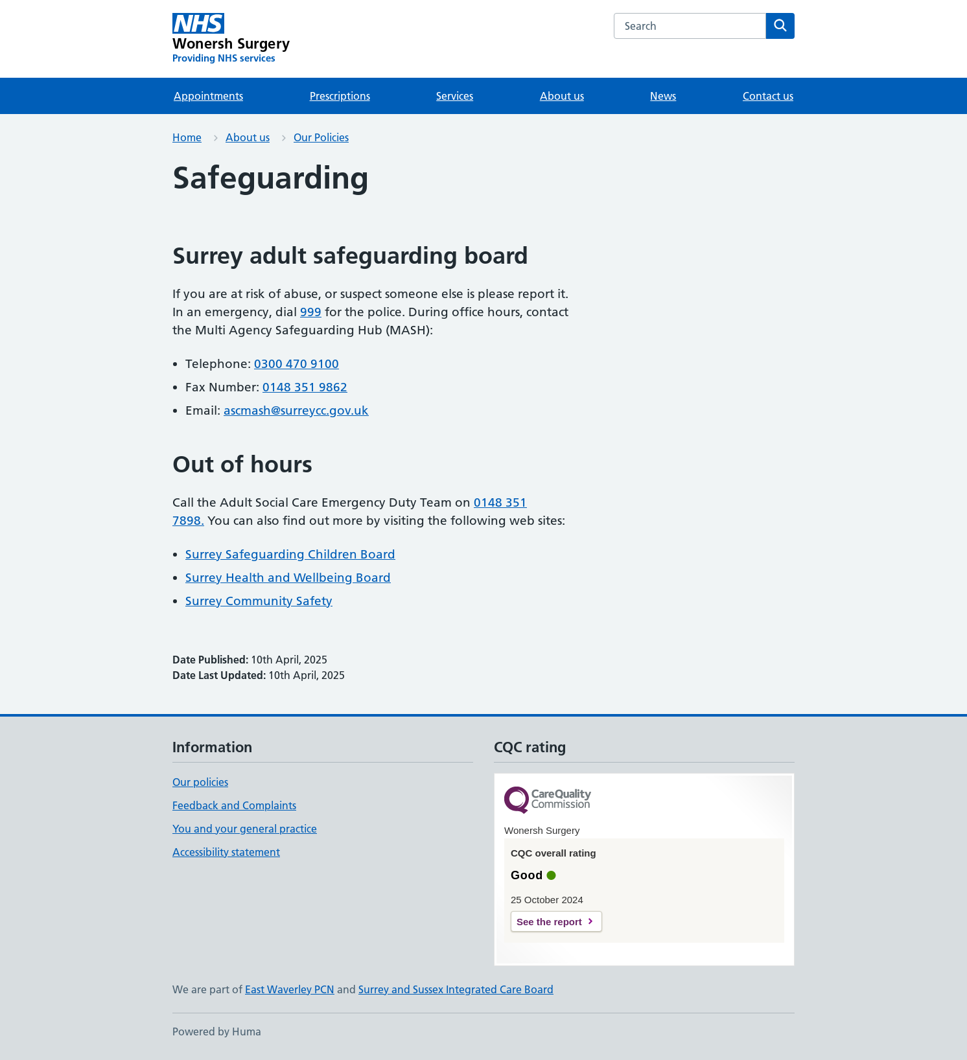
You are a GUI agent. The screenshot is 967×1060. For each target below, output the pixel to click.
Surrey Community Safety (258, 600)
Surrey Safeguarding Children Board (290, 554)
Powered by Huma (216, 1031)
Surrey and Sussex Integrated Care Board (455, 989)
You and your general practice (244, 828)
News (663, 95)
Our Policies (321, 137)
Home (187, 137)
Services (454, 95)
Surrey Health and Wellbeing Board (288, 577)
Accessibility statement (226, 852)
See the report (549, 921)
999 (310, 312)
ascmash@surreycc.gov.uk (296, 410)
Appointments (208, 95)
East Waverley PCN (289, 989)
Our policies (200, 782)
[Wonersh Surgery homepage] (231, 39)
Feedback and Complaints (234, 805)
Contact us (768, 95)
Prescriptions (340, 95)
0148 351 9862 (304, 387)
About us (562, 95)
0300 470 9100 (296, 363)
